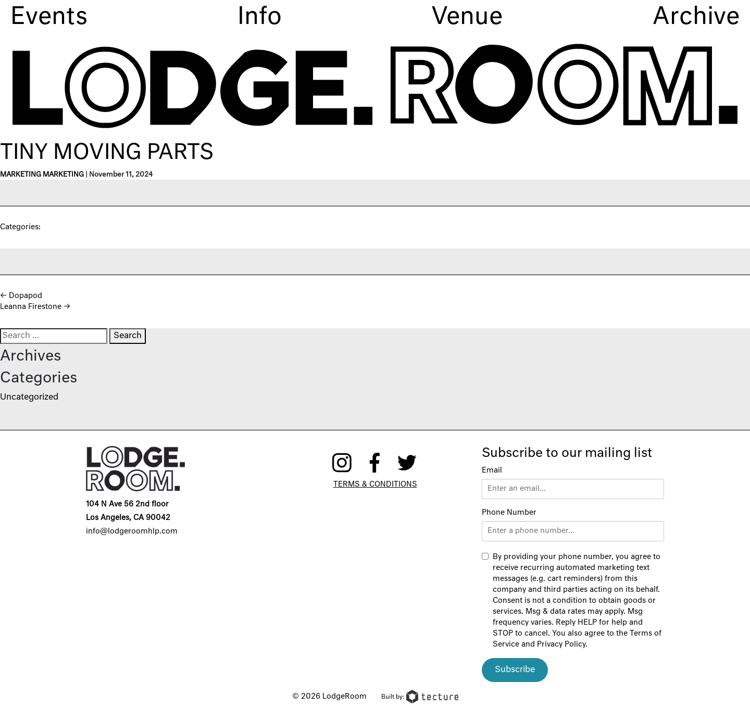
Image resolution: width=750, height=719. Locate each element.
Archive (696, 17)
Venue (467, 17)
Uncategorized (29, 397)
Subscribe (515, 670)
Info (260, 17)
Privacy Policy (561, 644)
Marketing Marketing (42, 174)
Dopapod (21, 296)
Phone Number (509, 512)
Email (492, 470)
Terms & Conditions (375, 484)
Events (49, 17)
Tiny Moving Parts (107, 153)
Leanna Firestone (35, 307)
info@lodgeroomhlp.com (132, 531)
